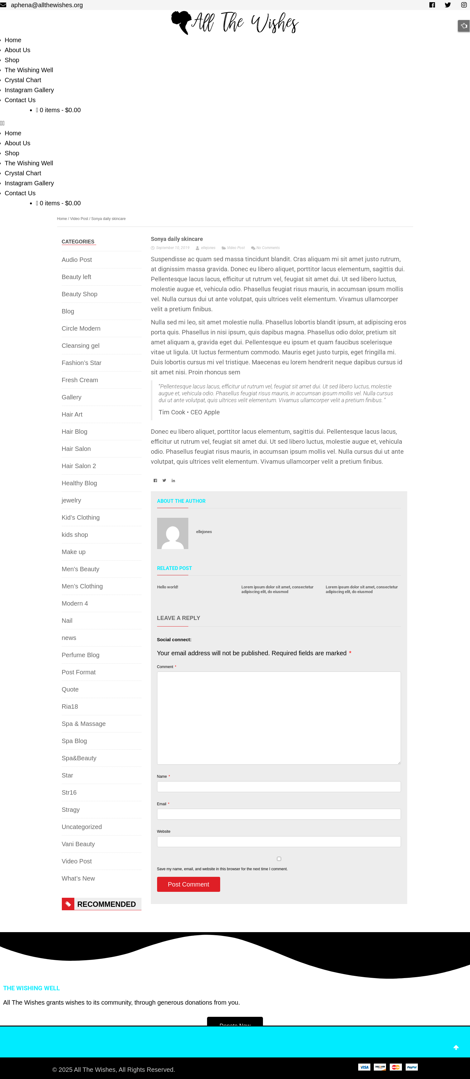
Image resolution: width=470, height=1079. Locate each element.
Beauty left (77, 276)
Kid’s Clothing (81, 517)
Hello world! (167, 587)
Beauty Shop (80, 294)
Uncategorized (82, 826)
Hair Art (72, 414)
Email (163, 804)
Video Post (79, 219)
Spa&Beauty (79, 758)
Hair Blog (74, 431)
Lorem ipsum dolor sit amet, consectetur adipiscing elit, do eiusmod (277, 589)
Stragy (71, 809)
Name (163, 777)
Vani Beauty (78, 844)
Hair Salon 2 (79, 465)
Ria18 (70, 706)
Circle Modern (81, 328)
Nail (67, 620)
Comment (166, 667)
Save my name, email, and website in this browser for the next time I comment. (222, 869)
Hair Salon (76, 448)
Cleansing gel (81, 345)
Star (67, 775)
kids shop (75, 534)
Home (62, 219)
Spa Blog (74, 740)
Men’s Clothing (82, 586)
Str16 (69, 792)
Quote (70, 689)
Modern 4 (75, 603)
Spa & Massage (84, 723)
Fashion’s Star (81, 362)
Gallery (72, 397)
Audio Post (77, 259)
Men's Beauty (81, 569)
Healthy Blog (79, 483)
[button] (235, 123)
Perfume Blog (81, 655)
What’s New (78, 878)
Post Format (79, 672)
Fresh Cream (80, 380)
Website (164, 831)
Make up (74, 551)
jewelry (71, 500)
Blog (68, 311)
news (69, 637)
